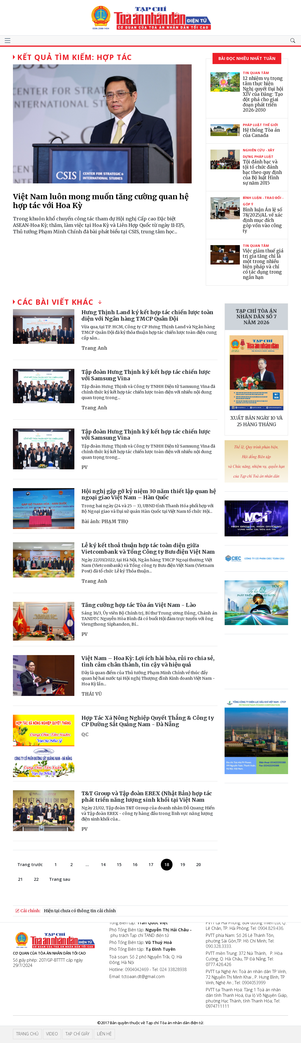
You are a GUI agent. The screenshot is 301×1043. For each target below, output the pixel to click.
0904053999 (253, 982)
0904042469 (136, 969)
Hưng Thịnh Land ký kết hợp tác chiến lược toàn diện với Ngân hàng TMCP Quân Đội (147, 315)
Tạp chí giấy (77, 1034)
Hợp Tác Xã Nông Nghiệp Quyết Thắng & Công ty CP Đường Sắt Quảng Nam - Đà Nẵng (147, 721)
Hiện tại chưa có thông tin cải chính (80, 910)
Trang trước (30, 864)
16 (135, 864)
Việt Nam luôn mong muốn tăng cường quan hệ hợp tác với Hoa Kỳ (101, 201)
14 (103, 864)
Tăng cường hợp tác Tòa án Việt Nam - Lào (138, 605)
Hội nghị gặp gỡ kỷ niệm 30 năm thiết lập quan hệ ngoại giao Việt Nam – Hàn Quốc (148, 494)
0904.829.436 (270, 928)
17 (150, 864)
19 (182, 864)
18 (166, 864)
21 (20, 879)
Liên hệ (104, 1034)
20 (198, 864)
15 (119, 864)
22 (36, 879)
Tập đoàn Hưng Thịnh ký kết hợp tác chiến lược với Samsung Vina (145, 375)
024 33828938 (173, 969)
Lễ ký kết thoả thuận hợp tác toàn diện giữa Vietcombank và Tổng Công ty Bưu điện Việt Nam (148, 548)
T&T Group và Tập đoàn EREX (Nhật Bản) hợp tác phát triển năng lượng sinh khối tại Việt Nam (146, 796)
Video (52, 1034)
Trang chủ (27, 1034)
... (87, 864)
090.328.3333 (218, 946)
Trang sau (59, 879)
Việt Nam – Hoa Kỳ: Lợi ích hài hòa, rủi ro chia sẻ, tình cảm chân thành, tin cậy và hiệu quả (148, 661)
